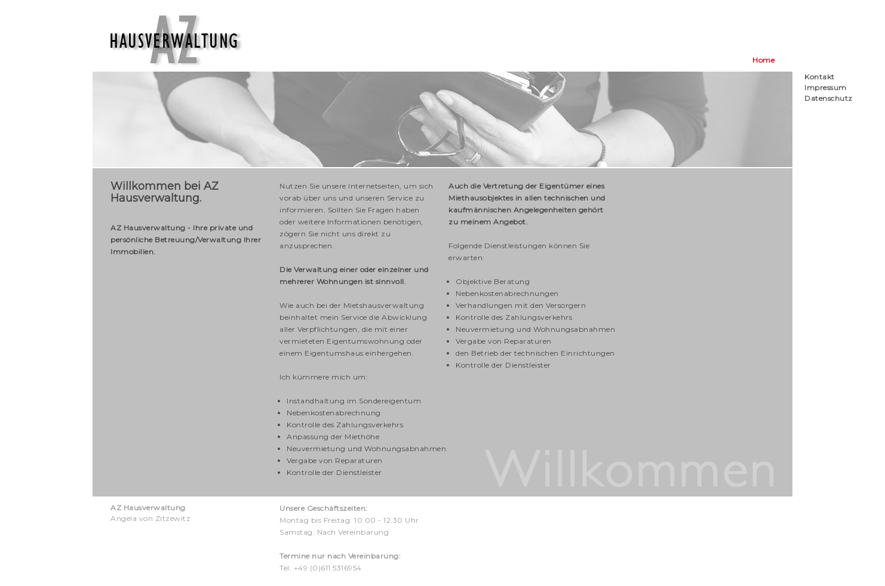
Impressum (825, 87)
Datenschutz (828, 98)
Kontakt (819, 76)
